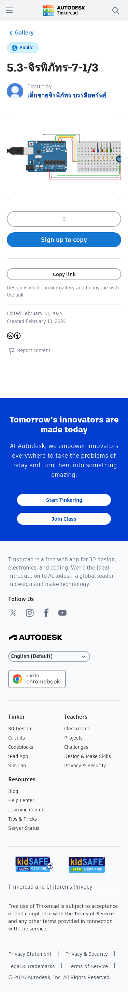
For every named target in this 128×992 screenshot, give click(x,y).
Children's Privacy (69, 887)
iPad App (18, 756)
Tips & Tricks (22, 818)
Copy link (64, 274)
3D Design (19, 728)
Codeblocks (20, 747)
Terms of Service (94, 913)
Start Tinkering (64, 500)
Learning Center (26, 809)
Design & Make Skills (87, 756)
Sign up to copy (64, 239)
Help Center (21, 800)
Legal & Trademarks (31, 966)
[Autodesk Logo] (35, 638)
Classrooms (77, 728)
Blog (13, 791)
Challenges (76, 747)
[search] (115, 10)
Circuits (16, 737)
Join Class (64, 518)
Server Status (23, 828)
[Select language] (49, 656)
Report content (28, 350)
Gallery (20, 33)
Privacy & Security (85, 765)
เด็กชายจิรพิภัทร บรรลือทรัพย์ (66, 95)
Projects (73, 737)
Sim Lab (17, 765)
